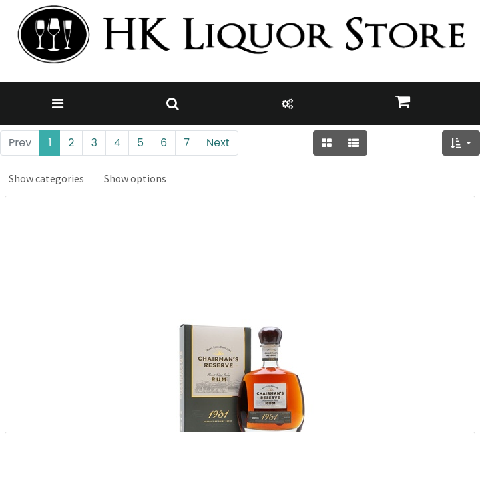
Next (218, 142)
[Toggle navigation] (57, 103)
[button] (461, 143)
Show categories (46, 178)
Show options (135, 178)
